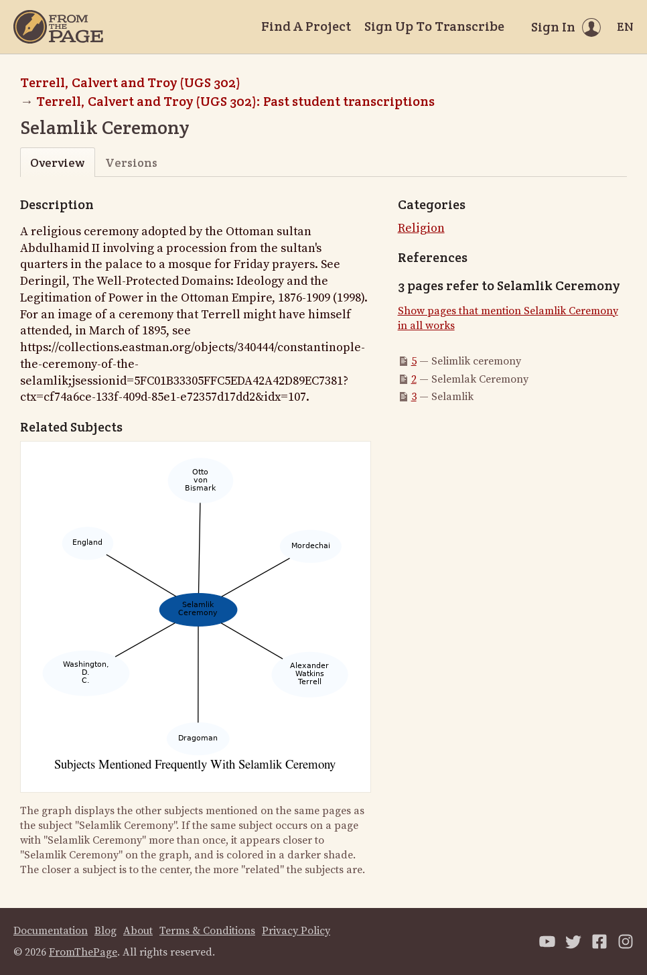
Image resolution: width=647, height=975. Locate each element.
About (138, 930)
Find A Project (306, 26)
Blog (105, 930)
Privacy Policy (296, 930)
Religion (421, 228)
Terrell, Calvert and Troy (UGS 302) (130, 82)
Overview (57, 162)
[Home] (58, 27)
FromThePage (83, 952)
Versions (131, 162)
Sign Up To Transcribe (434, 26)
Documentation (50, 930)
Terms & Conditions (207, 930)
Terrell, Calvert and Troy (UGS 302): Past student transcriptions (235, 101)
